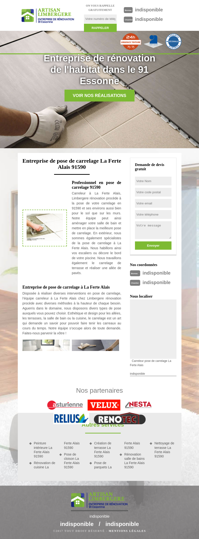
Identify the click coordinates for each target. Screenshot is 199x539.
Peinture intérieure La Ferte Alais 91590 (43, 449)
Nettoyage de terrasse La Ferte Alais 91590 (164, 449)
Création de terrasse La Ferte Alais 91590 (102, 449)
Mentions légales (127, 531)
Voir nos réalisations (99, 95)
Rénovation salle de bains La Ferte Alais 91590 (134, 460)
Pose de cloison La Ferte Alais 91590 (72, 460)
